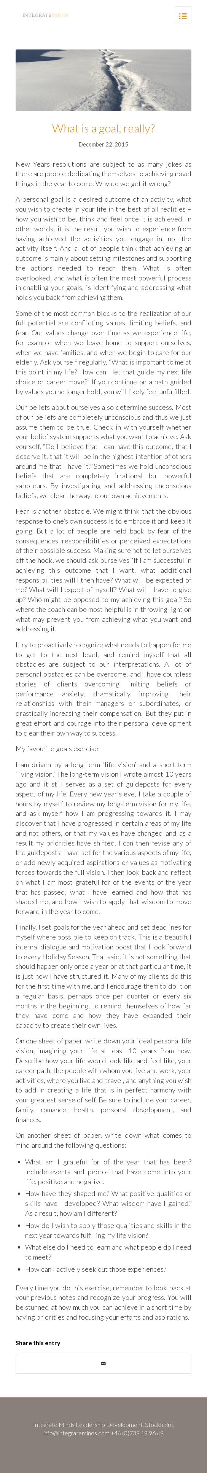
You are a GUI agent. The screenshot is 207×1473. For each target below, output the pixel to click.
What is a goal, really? (103, 128)
